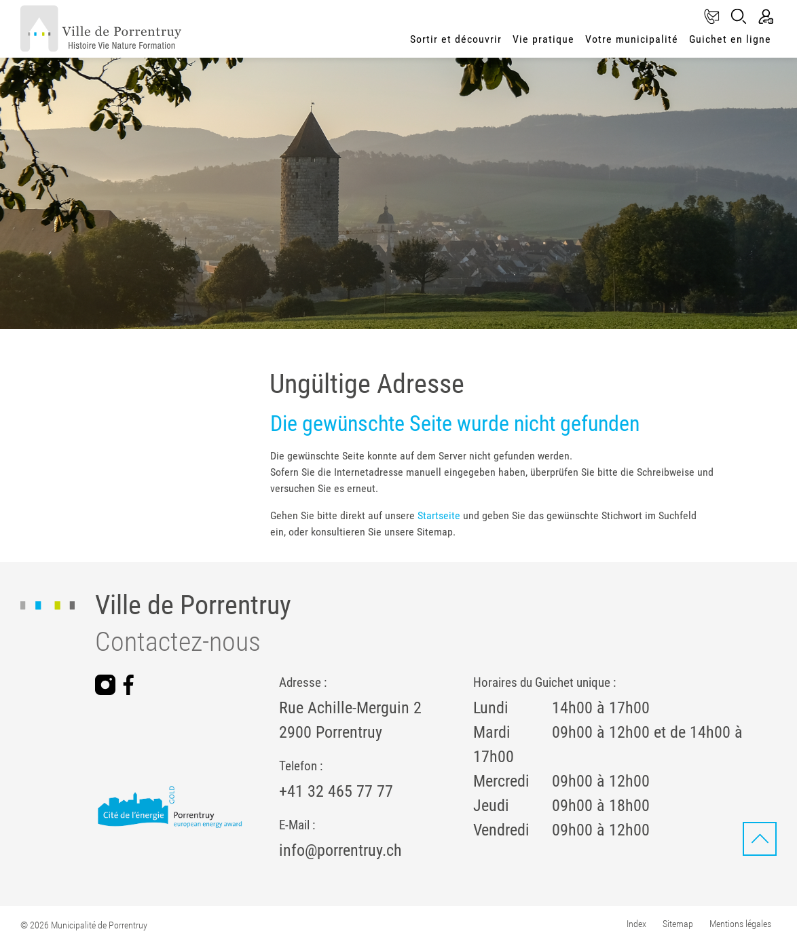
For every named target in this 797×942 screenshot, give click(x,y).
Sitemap (678, 923)
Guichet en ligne (730, 39)
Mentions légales (740, 923)
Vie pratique (543, 39)
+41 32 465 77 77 (336, 791)
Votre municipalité (631, 39)
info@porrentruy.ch (340, 850)
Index (636, 923)
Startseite (439, 515)
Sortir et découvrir (456, 39)
